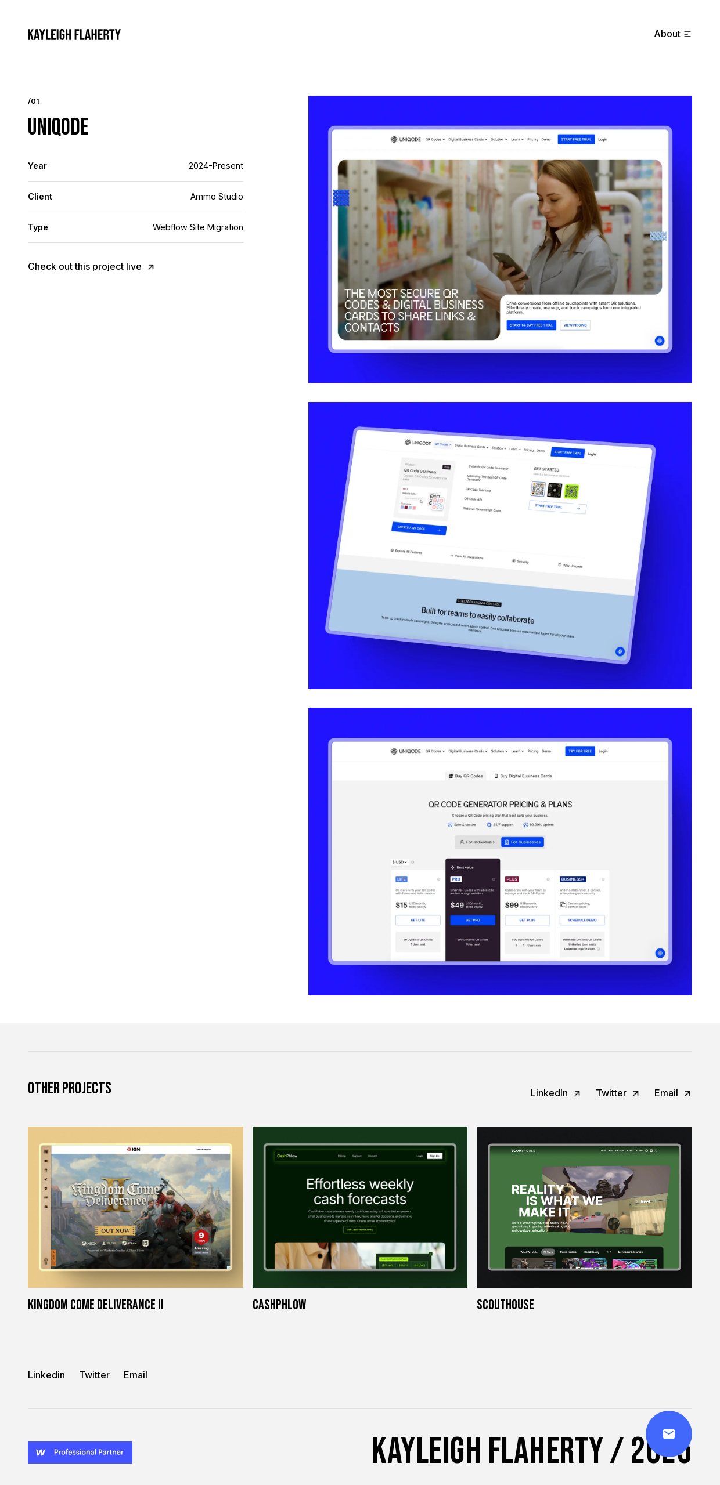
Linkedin (46, 1375)
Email (135, 1375)
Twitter (94, 1375)
